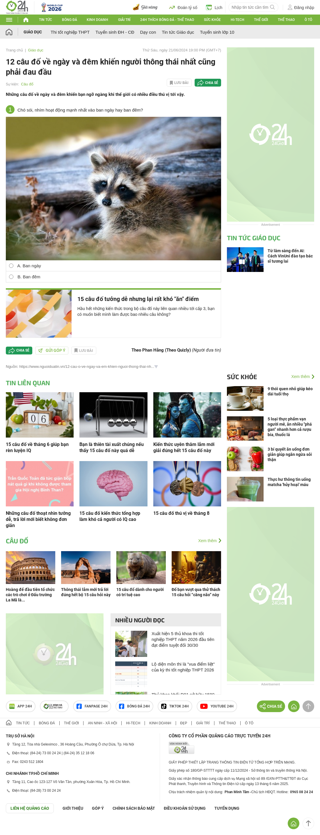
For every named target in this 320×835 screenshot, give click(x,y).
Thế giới (261, 20)
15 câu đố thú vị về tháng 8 (181, 513)
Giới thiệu (73, 808)
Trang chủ (14, 50)
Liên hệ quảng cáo (29, 808)
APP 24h (20, 706)
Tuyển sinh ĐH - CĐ (114, 32)
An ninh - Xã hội (102, 723)
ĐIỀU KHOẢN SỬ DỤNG (185, 808)
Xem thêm (207, 540)
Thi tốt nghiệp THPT (70, 32)
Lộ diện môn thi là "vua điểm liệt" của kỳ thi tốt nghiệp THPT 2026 (183, 667)
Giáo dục (33, 32)
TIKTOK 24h (175, 706)
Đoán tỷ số (183, 7)
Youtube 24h (217, 706)
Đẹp (183, 723)
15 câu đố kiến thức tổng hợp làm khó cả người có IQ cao (109, 516)
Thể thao (286, 20)
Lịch (214, 7)
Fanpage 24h (92, 706)
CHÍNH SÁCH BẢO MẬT (134, 808)
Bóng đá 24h (134, 706)
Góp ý (98, 808)
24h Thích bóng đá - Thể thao (167, 20)
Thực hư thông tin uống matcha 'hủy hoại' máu (289, 482)
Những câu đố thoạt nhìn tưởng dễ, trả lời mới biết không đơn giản (38, 519)
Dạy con (148, 32)
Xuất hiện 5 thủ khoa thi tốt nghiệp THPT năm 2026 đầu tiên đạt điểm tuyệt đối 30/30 (183, 639)
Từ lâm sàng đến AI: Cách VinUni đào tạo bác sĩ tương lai (290, 256)
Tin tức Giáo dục (178, 32)
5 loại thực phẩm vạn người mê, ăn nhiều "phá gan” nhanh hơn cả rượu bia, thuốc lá (290, 427)
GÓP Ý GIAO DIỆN (17, 827)
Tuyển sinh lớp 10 (217, 32)
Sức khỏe (212, 20)
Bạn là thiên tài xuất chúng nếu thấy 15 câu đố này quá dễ (111, 447)
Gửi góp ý (51, 350)
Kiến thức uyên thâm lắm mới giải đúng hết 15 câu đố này (183, 447)
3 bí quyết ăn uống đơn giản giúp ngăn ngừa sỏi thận (290, 454)
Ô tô (308, 20)
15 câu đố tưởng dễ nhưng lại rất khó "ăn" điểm (138, 298)
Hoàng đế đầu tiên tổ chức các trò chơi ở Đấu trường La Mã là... (30, 594)
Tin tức (45, 20)
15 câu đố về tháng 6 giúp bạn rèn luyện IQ (37, 447)
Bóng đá (69, 20)
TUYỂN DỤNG (226, 808)
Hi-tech (237, 20)
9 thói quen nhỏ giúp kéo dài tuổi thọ (290, 391)
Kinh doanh (97, 20)
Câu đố (27, 84)
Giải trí (124, 20)
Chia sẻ (211, 83)
